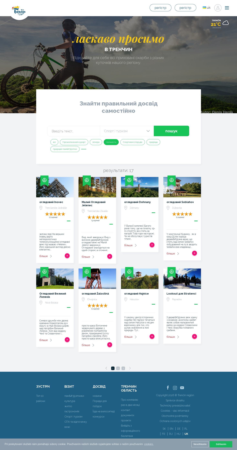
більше (43, 256)
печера (96, 142)
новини (97, 395)
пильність (111, 142)
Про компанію (129, 399)
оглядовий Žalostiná (95, 293)
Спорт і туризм (73, 416)
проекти (126, 420)
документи (127, 415)
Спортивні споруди (132, 142)
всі (54, 142)
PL (185, 428)
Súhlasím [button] (221, 444)
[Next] (130, 368)
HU (178, 433)
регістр (160, 8)
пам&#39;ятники (74, 395)
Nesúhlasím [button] (200, 444)
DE (178, 428)
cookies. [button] (149, 444)
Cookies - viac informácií (175, 410)
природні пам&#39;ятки (65, 149)
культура (69, 401)
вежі (67, 426)
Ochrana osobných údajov (175, 421)
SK (164, 428)
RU (171, 433)
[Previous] (106, 368)
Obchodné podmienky (175, 415)
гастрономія (71, 411)
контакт (125, 410)
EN (171, 428)
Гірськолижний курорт (74, 142)
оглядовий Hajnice (136, 293)
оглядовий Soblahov (180, 202)
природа (153, 142)
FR (163, 433)
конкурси (98, 416)
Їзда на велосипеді (104, 411)
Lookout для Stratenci (181, 293)
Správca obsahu (175, 400)
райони (40, 401)
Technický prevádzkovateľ (175, 405)
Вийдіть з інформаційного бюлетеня (130, 431)
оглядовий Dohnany (137, 202)
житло (68, 406)
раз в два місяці (130, 404)
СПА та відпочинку (75, 421)
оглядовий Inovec (51, 202)
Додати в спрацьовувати (67, 255)
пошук (171, 131)
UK (186, 433)
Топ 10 (40, 395)
